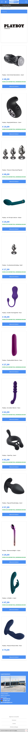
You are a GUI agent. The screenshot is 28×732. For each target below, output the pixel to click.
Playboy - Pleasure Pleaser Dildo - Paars (12, 645)
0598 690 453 (5, 699)
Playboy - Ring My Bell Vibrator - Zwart (11, 122)
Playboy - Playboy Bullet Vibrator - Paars (12, 360)
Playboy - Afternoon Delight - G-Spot (11, 550)
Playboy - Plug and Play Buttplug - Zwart (12, 503)
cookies (15, 730)
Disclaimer (14, 720)
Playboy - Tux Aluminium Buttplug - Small (12, 265)
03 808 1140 (5, 700)
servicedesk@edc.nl (6, 702)
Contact (14, 723)
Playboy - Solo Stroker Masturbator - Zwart (13, 75)
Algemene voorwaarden (14, 716)
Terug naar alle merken (6, 7)
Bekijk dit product (14, 86)
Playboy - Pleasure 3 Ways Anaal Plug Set (12, 170)
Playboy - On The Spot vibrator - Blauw (11, 217)
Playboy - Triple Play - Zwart (9, 455)
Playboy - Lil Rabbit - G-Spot (9, 598)
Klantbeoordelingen (14, 727)
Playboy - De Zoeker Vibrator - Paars (11, 408)
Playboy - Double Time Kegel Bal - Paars (12, 312)
